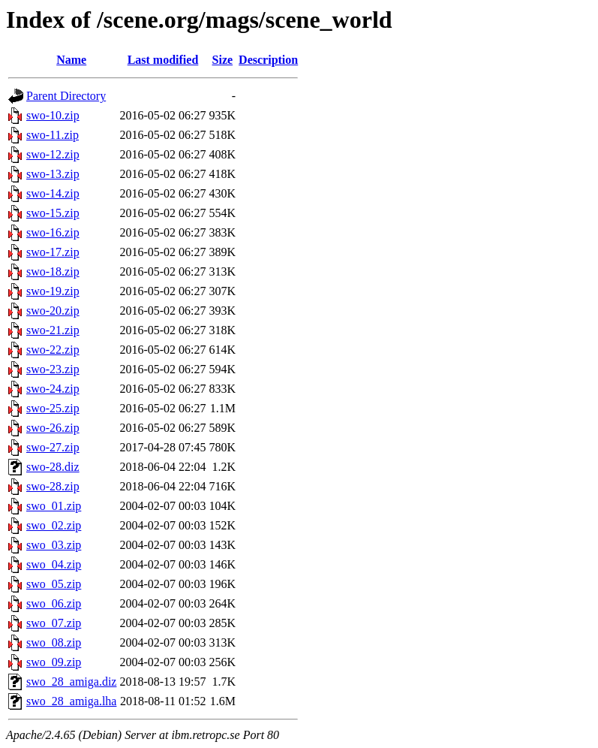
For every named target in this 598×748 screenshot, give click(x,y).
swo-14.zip (53, 193)
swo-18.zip (53, 271)
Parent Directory (66, 95)
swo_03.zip (53, 544)
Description (268, 59)
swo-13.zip (53, 173)
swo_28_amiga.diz (71, 681)
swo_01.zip (53, 505)
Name (71, 59)
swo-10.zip (53, 115)
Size (222, 59)
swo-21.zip (53, 330)
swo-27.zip (53, 447)
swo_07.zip (53, 623)
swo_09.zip (53, 662)
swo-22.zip (53, 349)
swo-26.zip (53, 427)
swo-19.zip (53, 291)
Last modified (163, 59)
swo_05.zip (53, 584)
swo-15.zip (53, 213)
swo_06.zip (53, 603)
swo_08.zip (53, 642)
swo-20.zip (53, 310)
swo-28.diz (53, 466)
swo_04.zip (53, 564)
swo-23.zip (53, 369)
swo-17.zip (53, 252)
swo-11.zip (52, 134)
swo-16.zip (53, 232)
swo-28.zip (53, 486)
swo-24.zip (53, 388)
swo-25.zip (53, 408)
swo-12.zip (53, 154)
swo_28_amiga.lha (71, 701)
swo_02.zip (53, 525)
